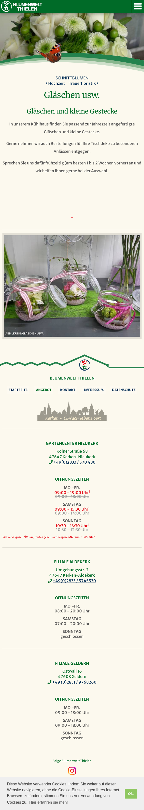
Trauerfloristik (83, 83)
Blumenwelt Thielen (6, 6)
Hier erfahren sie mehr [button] (48, 802)
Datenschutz (123, 390)
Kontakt (67, 390)
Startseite (18, 390)
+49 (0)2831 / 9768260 (74, 682)
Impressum (94, 390)
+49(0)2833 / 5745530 (74, 580)
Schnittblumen (72, 78)
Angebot (43, 390)
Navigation (137, 6)
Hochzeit (55, 83)
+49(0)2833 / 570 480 (74, 462)
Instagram (72, 771)
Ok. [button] (131, 794)
